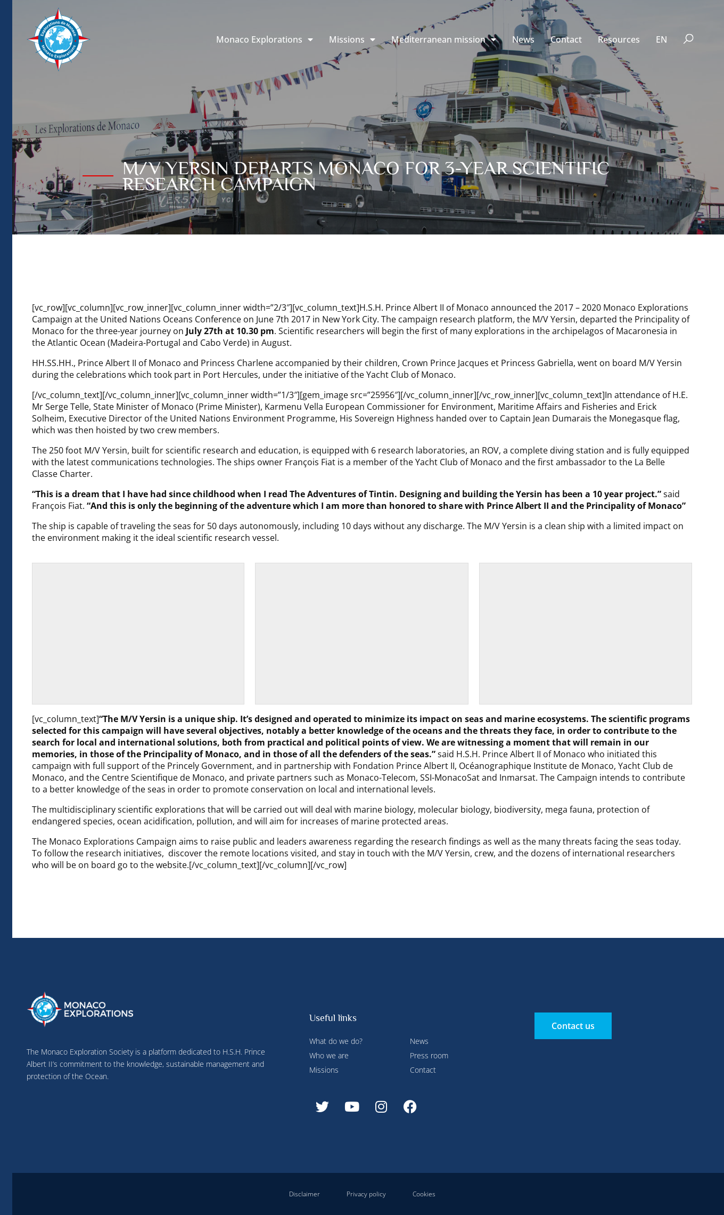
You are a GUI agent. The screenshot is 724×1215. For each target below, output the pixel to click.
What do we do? (336, 1041)
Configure (238, 23)
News (523, 39)
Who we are (329, 1055)
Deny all (293, 23)
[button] (688, 39)
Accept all (193, 250)
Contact (566, 39)
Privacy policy (366, 1193)
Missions (352, 39)
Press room (429, 1055)
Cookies (424, 1193)
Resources (619, 39)
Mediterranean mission (443, 39)
